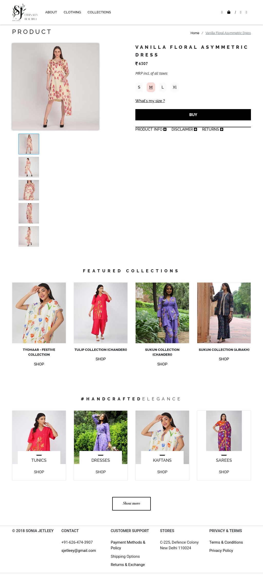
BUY (193, 114)
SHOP (39, 364)
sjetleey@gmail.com (78, 550)
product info (150, 129)
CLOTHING (72, 12)
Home (195, 33)
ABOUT (51, 12)
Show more (131, 503)
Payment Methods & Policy (128, 545)
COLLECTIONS (99, 12)
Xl (174, 87)
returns (212, 129)
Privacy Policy (221, 550)
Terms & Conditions (226, 542)
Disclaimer (184, 129)
